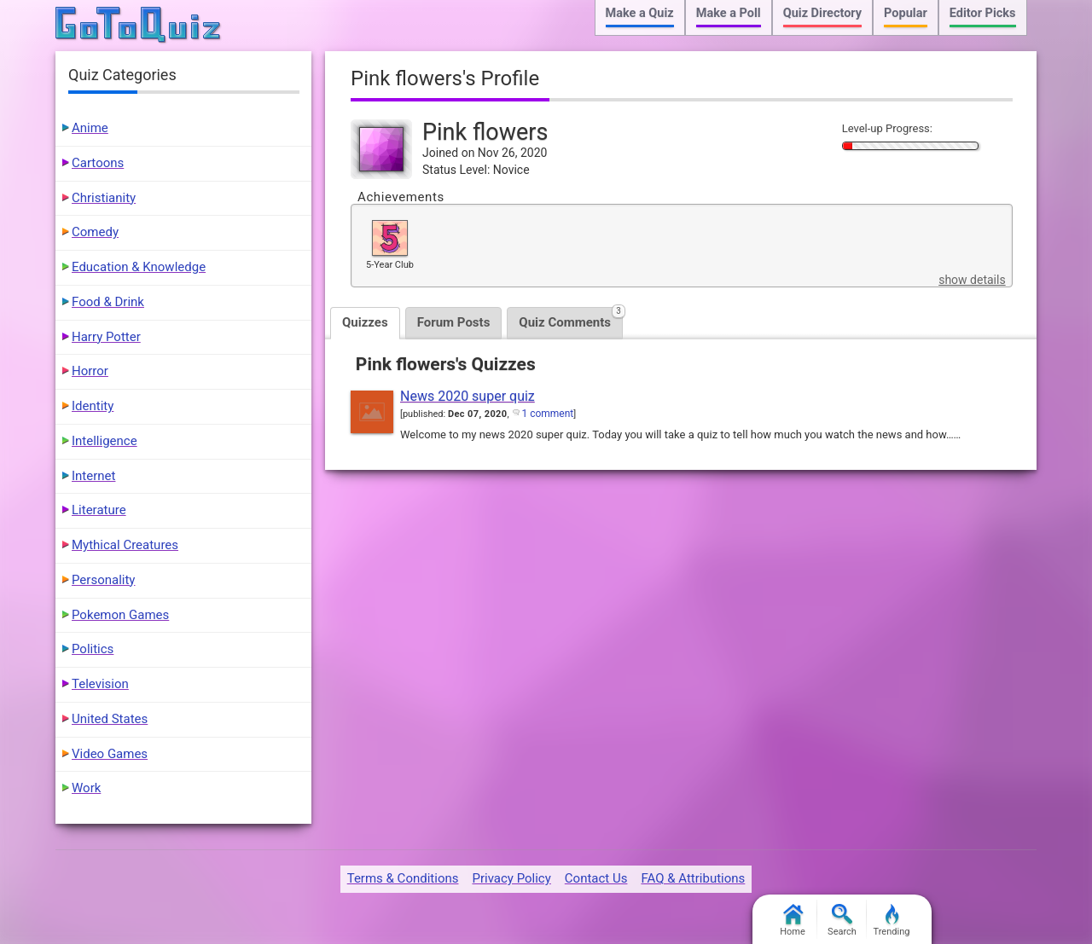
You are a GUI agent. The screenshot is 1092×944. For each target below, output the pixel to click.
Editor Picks (983, 13)
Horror (90, 371)
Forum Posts (454, 322)
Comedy (95, 232)
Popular (905, 13)
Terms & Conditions (403, 878)
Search (842, 920)
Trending (892, 920)
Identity (92, 406)
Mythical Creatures (125, 545)
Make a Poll (728, 13)
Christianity (104, 198)
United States (110, 719)
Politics (92, 649)
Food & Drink (108, 302)
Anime (90, 128)
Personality (103, 580)
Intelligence (104, 441)
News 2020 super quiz (467, 396)
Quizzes (365, 322)
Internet (93, 476)
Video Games (110, 754)
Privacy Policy (511, 878)
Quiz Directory (822, 13)
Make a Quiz (640, 13)
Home (792, 920)
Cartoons (98, 163)
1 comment (547, 414)
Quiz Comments (571, 318)
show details (971, 280)
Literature (99, 510)
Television (100, 684)
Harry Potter (106, 337)
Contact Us (596, 878)
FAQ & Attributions (693, 878)
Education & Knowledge (139, 267)
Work (86, 788)
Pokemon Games (120, 615)
